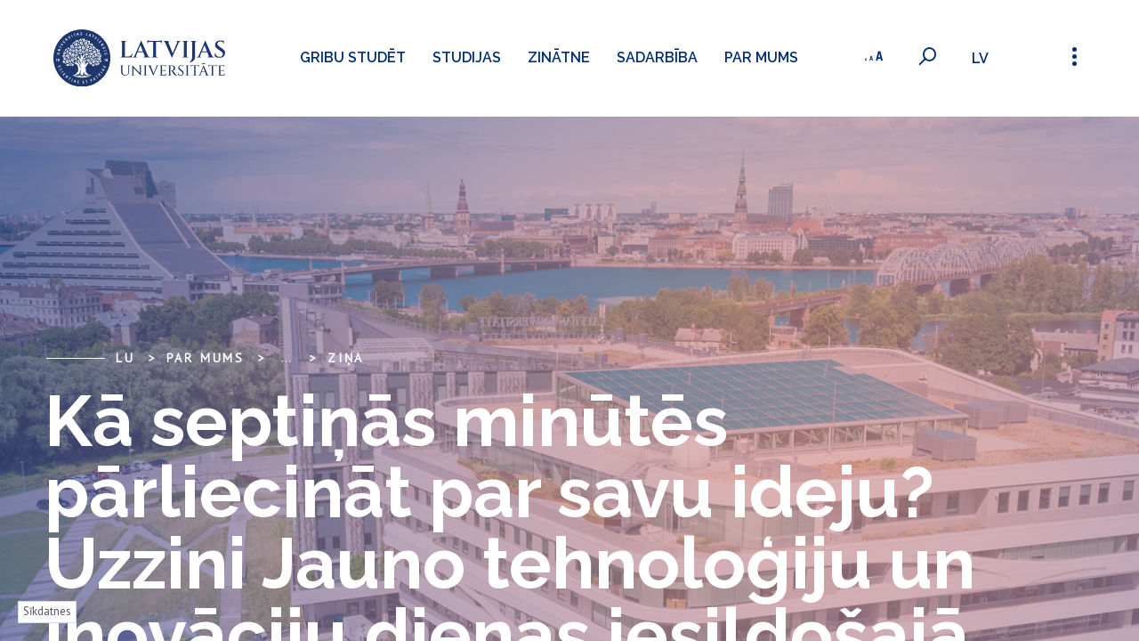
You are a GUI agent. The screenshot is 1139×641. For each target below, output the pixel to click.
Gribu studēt (353, 57)
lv (980, 58)
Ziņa (345, 358)
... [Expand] (286, 358)
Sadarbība (657, 57)
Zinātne (559, 57)
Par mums (761, 57)
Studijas (466, 57)
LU (125, 358)
